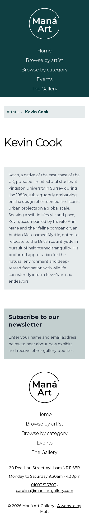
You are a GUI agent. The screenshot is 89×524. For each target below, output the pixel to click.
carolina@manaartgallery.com (44, 490)
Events (45, 79)
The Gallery (44, 89)
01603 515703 (43, 485)
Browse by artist (44, 60)
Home (44, 51)
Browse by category (44, 70)
